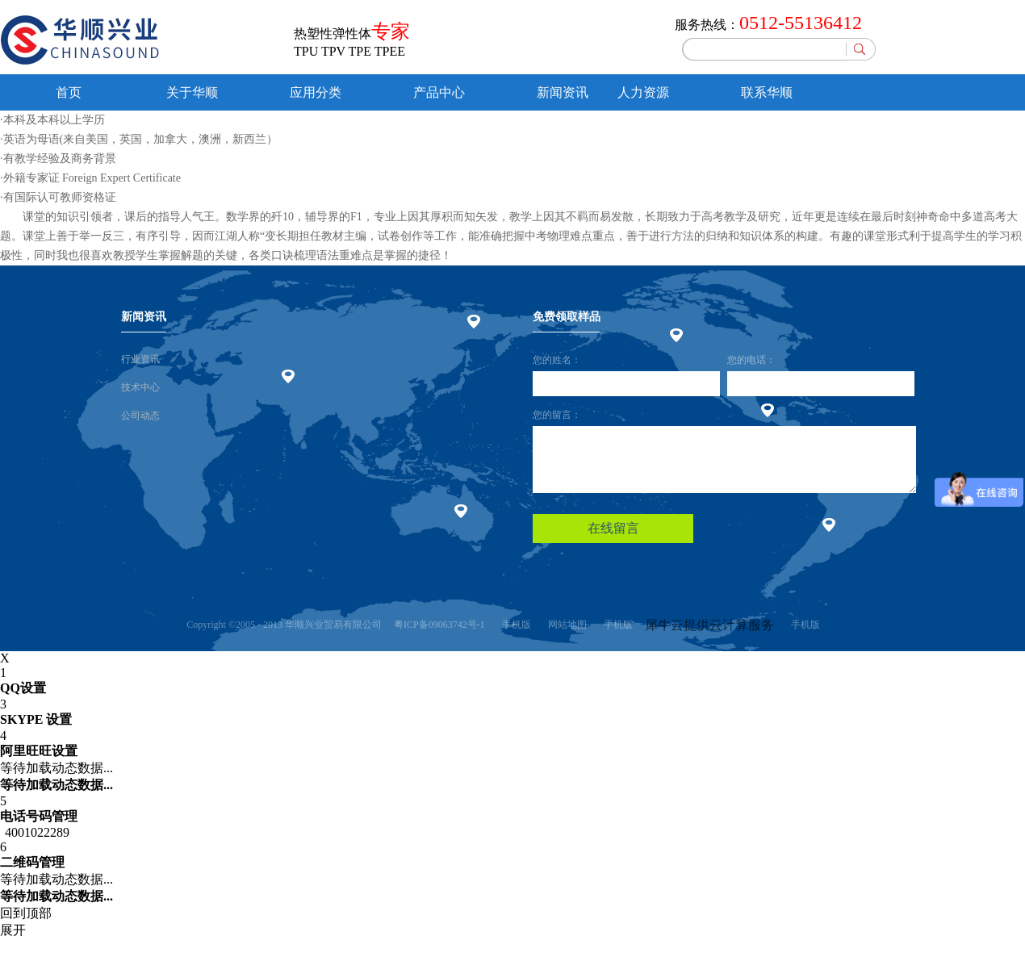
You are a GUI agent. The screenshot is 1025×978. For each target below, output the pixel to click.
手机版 (514, 624)
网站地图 (565, 624)
